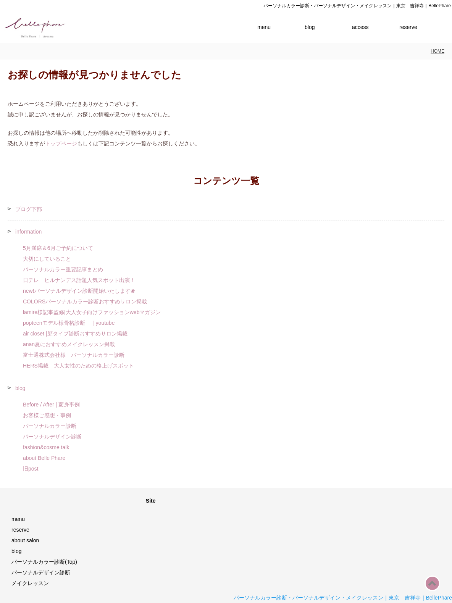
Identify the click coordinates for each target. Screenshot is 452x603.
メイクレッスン (30, 583)
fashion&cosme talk (46, 447)
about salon (25, 540)
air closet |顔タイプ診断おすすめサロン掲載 (75, 334)
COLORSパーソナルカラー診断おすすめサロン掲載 (85, 301)
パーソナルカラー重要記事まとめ (63, 269)
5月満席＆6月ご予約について (58, 248)
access (360, 27)
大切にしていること (47, 259)
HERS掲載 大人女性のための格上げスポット (78, 366)
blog (310, 27)
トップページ (61, 143)
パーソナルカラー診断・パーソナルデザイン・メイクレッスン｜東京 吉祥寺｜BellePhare (343, 598)
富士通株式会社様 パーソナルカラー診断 (73, 355)
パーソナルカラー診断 (49, 426)
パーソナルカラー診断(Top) (44, 562)
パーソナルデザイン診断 (52, 437)
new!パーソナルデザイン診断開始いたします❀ (79, 291)
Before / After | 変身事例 (51, 404)
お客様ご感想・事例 (47, 415)
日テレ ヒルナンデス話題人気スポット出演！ (79, 280)
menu (264, 27)
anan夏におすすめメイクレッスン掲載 (69, 344)
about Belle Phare (44, 458)
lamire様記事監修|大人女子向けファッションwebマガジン (92, 312)
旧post (30, 469)
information (28, 232)
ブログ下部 (28, 209)
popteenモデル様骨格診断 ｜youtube (69, 323)
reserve (408, 27)
